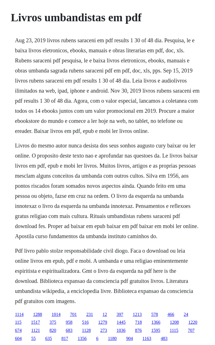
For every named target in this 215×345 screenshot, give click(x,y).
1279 (102, 322)
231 (89, 314)
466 (170, 314)
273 (103, 330)
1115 (174, 330)
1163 (146, 338)
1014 (56, 314)
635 (48, 338)
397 (119, 314)
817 (64, 338)
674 (18, 330)
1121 (35, 330)
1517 (35, 322)
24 (186, 314)
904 (129, 338)
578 (154, 314)
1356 (82, 338)
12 (104, 314)
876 (138, 330)
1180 (112, 338)
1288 (37, 314)
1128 (86, 330)
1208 (174, 322)
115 (18, 322)
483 (164, 338)
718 (138, 322)
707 (191, 330)
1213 (137, 314)
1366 (155, 322)
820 (53, 330)
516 (85, 322)
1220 (192, 322)
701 (73, 314)
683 (69, 330)
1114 (19, 314)
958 (69, 322)
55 (33, 338)
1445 (121, 322)
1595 (155, 330)
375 (53, 322)
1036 (120, 330)
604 (18, 338)
